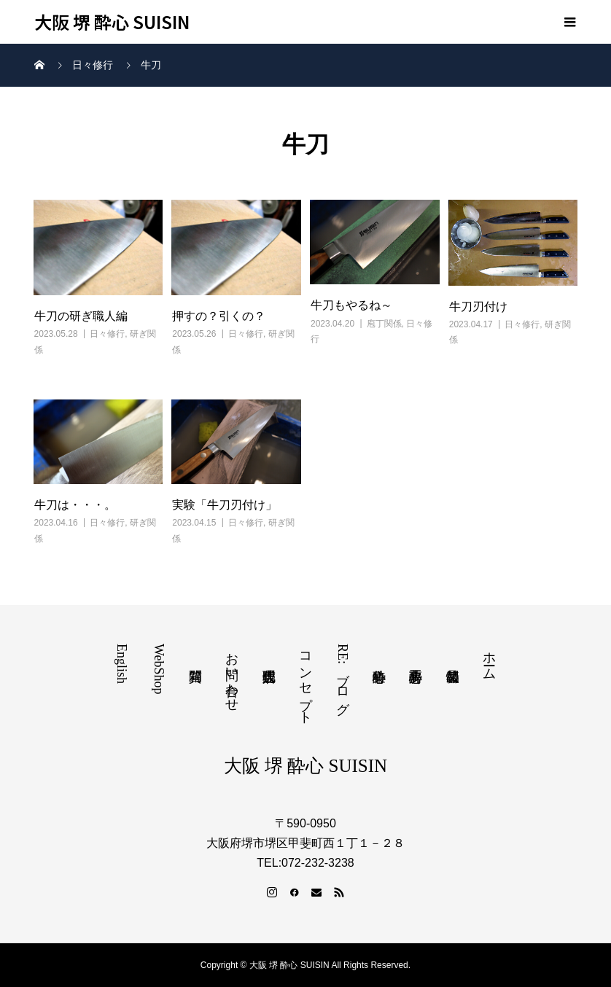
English (121, 664)
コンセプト (305, 681)
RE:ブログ (342, 676)
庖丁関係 (384, 324)
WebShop (159, 669)
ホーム (489, 659)
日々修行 (107, 334)
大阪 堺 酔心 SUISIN (112, 22)
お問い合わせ (232, 674)
